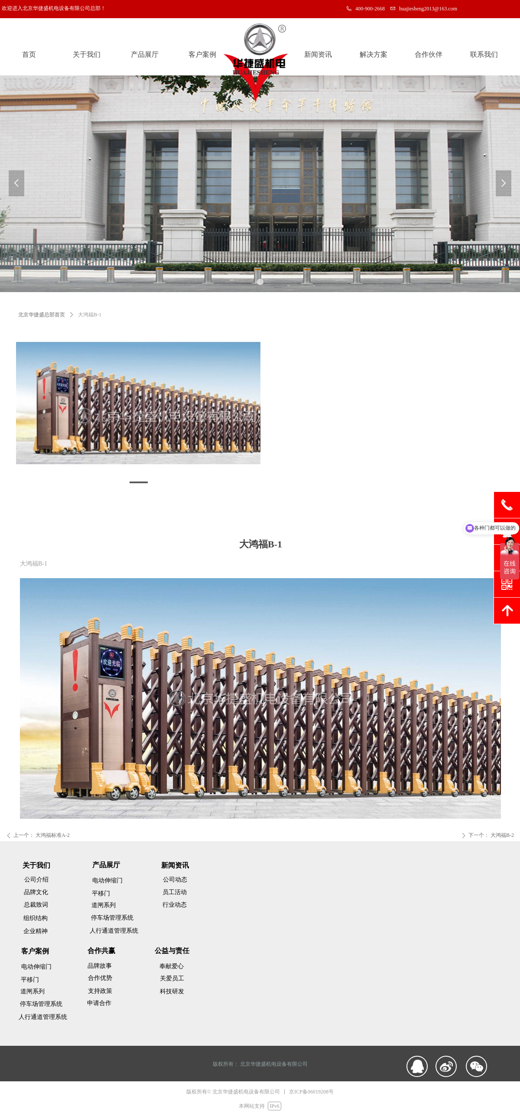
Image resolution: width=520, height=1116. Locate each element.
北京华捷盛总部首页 (41, 315)
